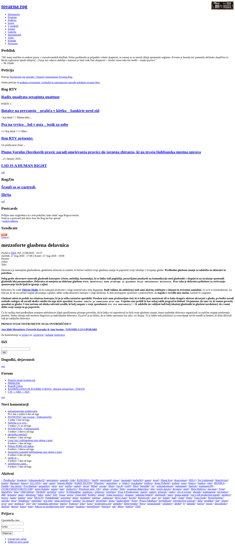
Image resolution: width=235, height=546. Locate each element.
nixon (86, 486)
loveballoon (165, 500)
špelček (5, 506)
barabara (80, 506)
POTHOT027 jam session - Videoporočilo (30, 417)
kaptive (129, 506)
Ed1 (55, 494)
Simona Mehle (64, 483)
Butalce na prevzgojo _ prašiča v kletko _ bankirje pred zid (50, 110)
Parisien (106, 506)
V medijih (13, 26)
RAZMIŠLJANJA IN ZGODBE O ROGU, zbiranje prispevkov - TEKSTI (46, 389)
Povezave (13, 43)
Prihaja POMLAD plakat (21, 446)
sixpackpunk (153, 503)
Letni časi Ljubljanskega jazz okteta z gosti (30, 440)
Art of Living (184, 492)
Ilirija (6, 194)
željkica (148, 483)
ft (184, 503)
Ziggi (181, 497)
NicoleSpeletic (215, 497)
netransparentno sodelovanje (22, 411)
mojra (70, 494)
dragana (129, 494)
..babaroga (107, 497)
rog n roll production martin (205, 494)
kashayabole (123, 500)
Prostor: (5, 258)
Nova (142, 503)
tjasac (116, 480)
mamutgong (209, 492)
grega (111, 500)
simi (45, 483)
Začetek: (6, 255)
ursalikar (208, 500)
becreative (222, 492)
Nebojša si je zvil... (18, 422)
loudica (201, 483)
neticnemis (52, 480)
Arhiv (11, 37)
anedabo (117, 503)
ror (159, 497)
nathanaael (180, 486)
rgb (113, 506)
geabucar (19, 503)
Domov (5, 237)
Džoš (135, 486)
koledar (50, 335)
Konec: (39, 255)
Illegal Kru (166, 480)
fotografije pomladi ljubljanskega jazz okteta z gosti (35, 452)
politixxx (99, 492)
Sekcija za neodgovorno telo (49, 506)
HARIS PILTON (83, 483)
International (14, 34)
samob (152, 492)
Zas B (119, 486)
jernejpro (111, 492)
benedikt (144, 486)
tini (34, 503)
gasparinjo (44, 486)
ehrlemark (160, 494)
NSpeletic (99, 483)
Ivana (62, 494)
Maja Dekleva (198, 489)
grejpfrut (51, 492)
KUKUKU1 (83, 480)
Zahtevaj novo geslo (18, 541)
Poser (134, 500)
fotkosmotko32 (36, 480)
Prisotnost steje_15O (89, 489)
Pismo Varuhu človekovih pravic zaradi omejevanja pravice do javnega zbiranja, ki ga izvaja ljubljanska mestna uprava (101, 152)
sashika (76, 500)
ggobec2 (226, 494)
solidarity (167, 503)
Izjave (11, 23)
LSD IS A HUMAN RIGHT (24, 165)
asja (154, 497)
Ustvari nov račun (17, 539)
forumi (11, 29)
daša (200, 500)
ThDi (13, 253)
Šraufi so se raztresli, (18, 187)
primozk (162, 492)
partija (63, 503)
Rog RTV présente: (17, 138)
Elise (82, 503)
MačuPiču (6, 492)
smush (101, 494)
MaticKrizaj (221, 480)
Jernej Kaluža (42, 489)
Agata (13, 497)
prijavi (25, 335)
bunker (21, 497)
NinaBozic (23, 500)
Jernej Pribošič (162, 483)
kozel (156, 480)
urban (105, 489)
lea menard (88, 500)
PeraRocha (9, 480)
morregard (105, 480)
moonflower (93, 506)
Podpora (12, 20)
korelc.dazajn (164, 489)
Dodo (189, 497)
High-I (125, 483)
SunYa (200, 503)
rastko (172, 492)
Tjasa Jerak (200, 497)
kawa (90, 503)
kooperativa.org (103, 503)
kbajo (111, 486)
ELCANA (35, 483)
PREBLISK (14, 383)
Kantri (4, 483)
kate (62, 489)
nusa (29, 497)
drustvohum (180, 480)
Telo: (4, 264)
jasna (183, 483)
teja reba (47, 500)
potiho (68, 486)
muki (186, 489)
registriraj (38, 335)
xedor (48, 494)
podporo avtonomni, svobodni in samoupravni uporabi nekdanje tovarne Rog (60, 82)
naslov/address (10, 221)
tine (217, 500)
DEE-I (192, 480)
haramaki (126, 480)
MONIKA (219, 483)
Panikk (4, 486)
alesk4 (177, 503)
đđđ (3, 494)
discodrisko (221, 503)
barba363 (138, 480)
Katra (23, 506)
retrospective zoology (184, 500)
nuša (30, 506)
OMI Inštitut (27, 492)
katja (170, 494)
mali (174, 497)
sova (3, 503)
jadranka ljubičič (144, 494)
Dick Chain (121, 497)
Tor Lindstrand (205, 480)
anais (21, 494)
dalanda (191, 503)
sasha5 (77, 486)
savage (102, 486)
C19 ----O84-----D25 (19, 391)
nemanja (11, 494)
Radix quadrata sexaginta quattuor (30, 97)
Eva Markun (30, 486)
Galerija (12, 31)
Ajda (72, 480)
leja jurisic (16, 486)
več (3, 172)
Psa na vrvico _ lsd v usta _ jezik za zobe (34, 124)
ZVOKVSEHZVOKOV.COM (16, 489)
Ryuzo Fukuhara (148, 500)
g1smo (114, 489)
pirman (70, 506)
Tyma (221, 489)
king (16, 492)
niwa (13, 500)
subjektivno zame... (18, 463)
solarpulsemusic (165, 486)
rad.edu (5, 500)
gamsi (148, 480)
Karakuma (136, 483)
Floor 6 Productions (128, 492)
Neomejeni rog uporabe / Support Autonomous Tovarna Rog (41, 77)
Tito (28, 503)
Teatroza (73, 503)
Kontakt (12, 40)
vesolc (209, 503)
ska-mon (212, 489)
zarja (54, 486)
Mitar (120, 506)
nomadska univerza (48, 503)
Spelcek (192, 486)
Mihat (94, 486)
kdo (153, 489)
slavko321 (71, 489)
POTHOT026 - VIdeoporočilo (23, 428)
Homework (144, 497)
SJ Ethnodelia (73, 492)
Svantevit (21, 480)
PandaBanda (51, 497)
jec (152, 486)
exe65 (128, 486)
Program (12, 17)
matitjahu (36, 500)
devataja (177, 489)
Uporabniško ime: (10, 520)
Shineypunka (130, 503)
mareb (143, 492)
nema (75, 497)
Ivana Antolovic (114, 494)
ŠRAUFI (38, 497)
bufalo (166, 497)
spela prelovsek (62, 500)
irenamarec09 (206, 486)
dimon (14, 506)
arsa (10, 503)
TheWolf (40, 492)
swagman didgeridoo (138, 489)
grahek (175, 483)
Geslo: (4, 526)
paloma (96, 497)
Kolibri (92, 494)
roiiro (61, 492)
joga (209, 483)
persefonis (101, 500)
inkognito (31, 494)
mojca (4, 497)
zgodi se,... (13, 457)
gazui (52, 483)
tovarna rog (14, 6)
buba (40, 494)
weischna (65, 497)
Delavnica (59, 335)
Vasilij (94, 480)
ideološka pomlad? (17, 434)
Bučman (14, 483)
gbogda (197, 492)
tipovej (24, 483)
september (111, 483)
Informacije (14, 14)
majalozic (88, 492)
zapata (54, 489)
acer (61, 486)
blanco (191, 483)
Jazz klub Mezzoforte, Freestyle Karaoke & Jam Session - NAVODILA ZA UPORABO (49, 329)
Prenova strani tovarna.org (21, 380)
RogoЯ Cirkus (15, 386)
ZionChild (80, 494)
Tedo (122, 489)
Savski (132, 497)
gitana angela (181, 494)
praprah (64, 480)
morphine (85, 497)
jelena (224, 500)
